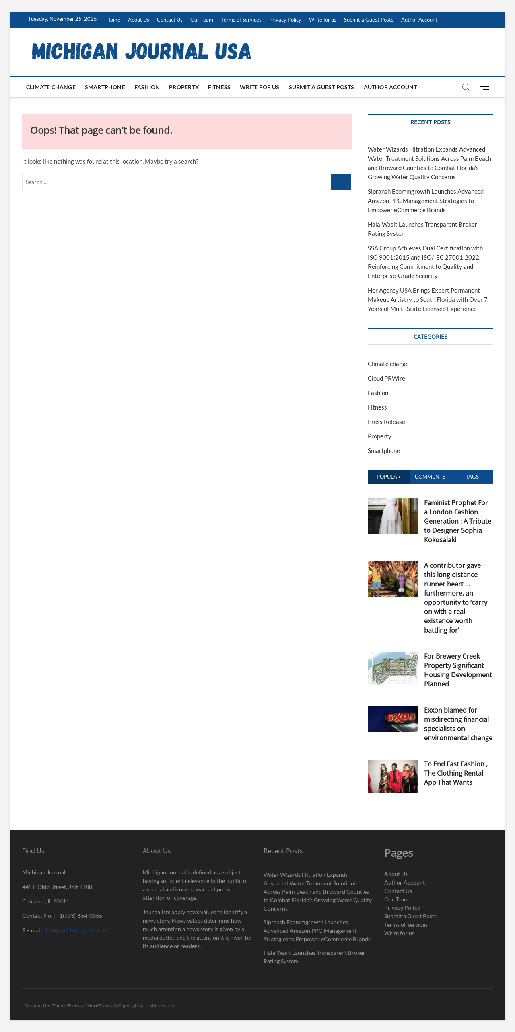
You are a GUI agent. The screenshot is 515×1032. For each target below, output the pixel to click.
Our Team (201, 19)
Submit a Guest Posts (368, 19)
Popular (388, 476)
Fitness (219, 87)
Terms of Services (241, 19)
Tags (472, 476)
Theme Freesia (67, 1006)
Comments (430, 476)
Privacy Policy (285, 19)
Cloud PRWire (386, 378)
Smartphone (105, 87)
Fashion (147, 87)
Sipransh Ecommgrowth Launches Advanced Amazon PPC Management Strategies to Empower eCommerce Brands (426, 200)
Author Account (419, 19)
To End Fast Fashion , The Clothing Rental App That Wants (456, 773)
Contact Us (170, 19)
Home (113, 19)
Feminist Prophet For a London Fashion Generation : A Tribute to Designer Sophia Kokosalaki (457, 521)
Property (184, 87)
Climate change (51, 87)
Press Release (386, 421)
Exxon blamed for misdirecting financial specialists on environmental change (458, 724)
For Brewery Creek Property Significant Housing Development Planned (458, 670)
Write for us (322, 19)
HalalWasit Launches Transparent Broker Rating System (314, 956)
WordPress (98, 1006)
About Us (138, 19)
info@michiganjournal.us (77, 930)
